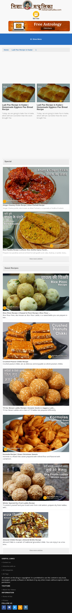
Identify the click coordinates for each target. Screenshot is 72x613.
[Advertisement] (36, 69)
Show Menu (36, 39)
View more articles (36, 259)
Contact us (7, 562)
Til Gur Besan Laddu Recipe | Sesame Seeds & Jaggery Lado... (29, 408)
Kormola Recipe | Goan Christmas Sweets (20, 454)
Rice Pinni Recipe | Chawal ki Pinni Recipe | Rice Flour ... (26, 313)
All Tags (6, 574)
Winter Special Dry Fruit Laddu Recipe (19, 503)
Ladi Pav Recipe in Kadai (22, 50)
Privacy (5, 600)
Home (6, 50)
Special (8, 161)
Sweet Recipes (11, 268)
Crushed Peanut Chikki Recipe (15, 362)
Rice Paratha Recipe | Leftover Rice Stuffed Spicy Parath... (25, 250)
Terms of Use (7, 596)
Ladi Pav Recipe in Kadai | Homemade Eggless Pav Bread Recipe (17, 107)
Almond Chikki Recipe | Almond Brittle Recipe (22, 540)
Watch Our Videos (9, 590)
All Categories (8, 570)
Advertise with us (9, 566)
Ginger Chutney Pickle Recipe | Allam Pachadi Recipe (24, 205)
